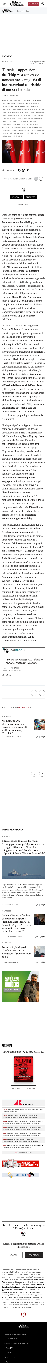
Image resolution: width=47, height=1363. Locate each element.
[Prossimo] (42, 693)
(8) (43, 962)
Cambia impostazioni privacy (16, 1343)
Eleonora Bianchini (12, 937)
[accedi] (42, 3)
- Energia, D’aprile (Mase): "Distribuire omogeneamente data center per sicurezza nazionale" (21, 1140)
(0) (43, 737)
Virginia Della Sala (11, 737)
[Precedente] (34, 693)
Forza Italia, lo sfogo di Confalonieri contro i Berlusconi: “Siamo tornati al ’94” (16, 952)
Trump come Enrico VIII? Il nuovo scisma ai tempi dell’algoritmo (24, 661)
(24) (42, 937)
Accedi (13, 1255)
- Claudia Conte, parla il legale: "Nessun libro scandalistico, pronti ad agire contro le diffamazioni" (20, 1116)
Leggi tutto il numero (23, 1088)
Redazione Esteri (10, 905)
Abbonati (33, 3)
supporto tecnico (13, 1307)
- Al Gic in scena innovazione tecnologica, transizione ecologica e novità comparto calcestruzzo (23, 1146)
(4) (8, 675)
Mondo (7, 56)
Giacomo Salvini (10, 962)
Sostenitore (14, 668)
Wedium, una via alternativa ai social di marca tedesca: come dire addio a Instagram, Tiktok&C (15, 727)
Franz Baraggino (10, 95)
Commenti (8, 170)
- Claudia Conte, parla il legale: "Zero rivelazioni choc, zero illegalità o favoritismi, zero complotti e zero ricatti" (23, 1122)
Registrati (34, 1255)
